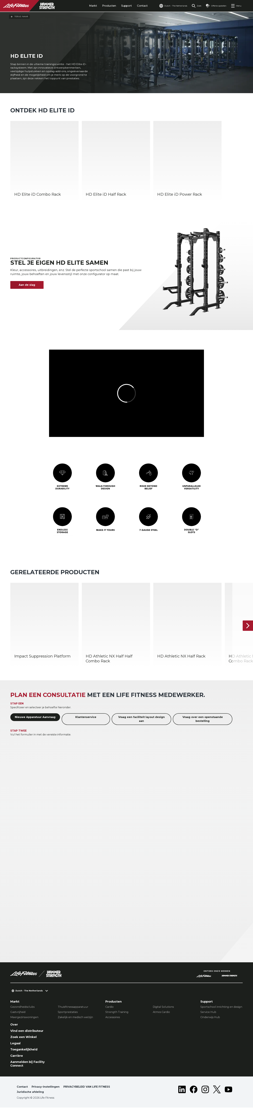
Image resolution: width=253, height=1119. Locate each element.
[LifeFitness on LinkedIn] (182, 1101)
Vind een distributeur (26, 1042)
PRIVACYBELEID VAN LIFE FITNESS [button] (86, 1098)
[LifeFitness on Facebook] (193, 1101)
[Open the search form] (196, 6)
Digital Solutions (163, 1018)
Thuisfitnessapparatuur (73, 1018)
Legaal (15, 1054)
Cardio (109, 1018)
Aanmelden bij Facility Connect (27, 1075)
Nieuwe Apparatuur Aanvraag (35, 728)
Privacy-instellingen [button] (46, 1098)
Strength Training (116, 1023)
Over (14, 1036)
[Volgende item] (248, 637)
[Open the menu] (236, 6)
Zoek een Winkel (23, 1048)
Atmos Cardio (161, 1023)
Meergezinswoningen (24, 1028)
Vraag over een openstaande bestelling (202, 730)
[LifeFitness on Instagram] (205, 1101)
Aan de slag (27, 296)
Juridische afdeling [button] (30, 1103)
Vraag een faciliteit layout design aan (141, 730)
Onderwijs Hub (210, 1028)
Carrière (16, 1067)
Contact (142, 5)
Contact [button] (22, 1098)
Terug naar (19, 16)
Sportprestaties (68, 1023)
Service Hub (208, 1023)
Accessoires (112, 1028)
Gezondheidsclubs (22, 1018)
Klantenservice (85, 728)
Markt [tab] (93, 5)
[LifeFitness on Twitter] (217, 1101)
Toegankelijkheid (23, 1061)
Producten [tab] (109, 5)
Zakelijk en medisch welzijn (75, 1028)
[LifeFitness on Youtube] (228, 1101)
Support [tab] (126, 5)
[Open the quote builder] (216, 6)
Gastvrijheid (17, 1023)
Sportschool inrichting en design (221, 1018)
